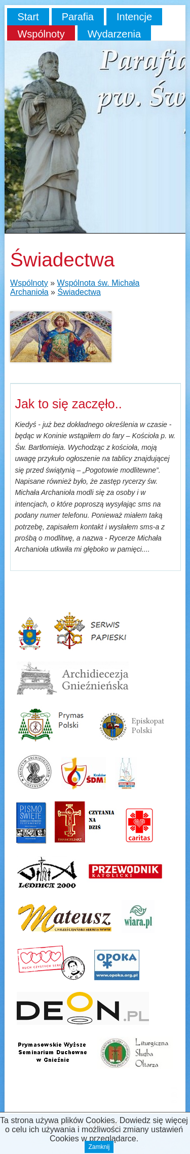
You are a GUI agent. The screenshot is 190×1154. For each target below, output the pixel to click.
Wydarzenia (114, 34)
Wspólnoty (40, 34)
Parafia (78, 16)
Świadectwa (78, 292)
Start (28, 16)
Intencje (134, 16)
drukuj (174, 1099)
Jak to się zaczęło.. (68, 404)
